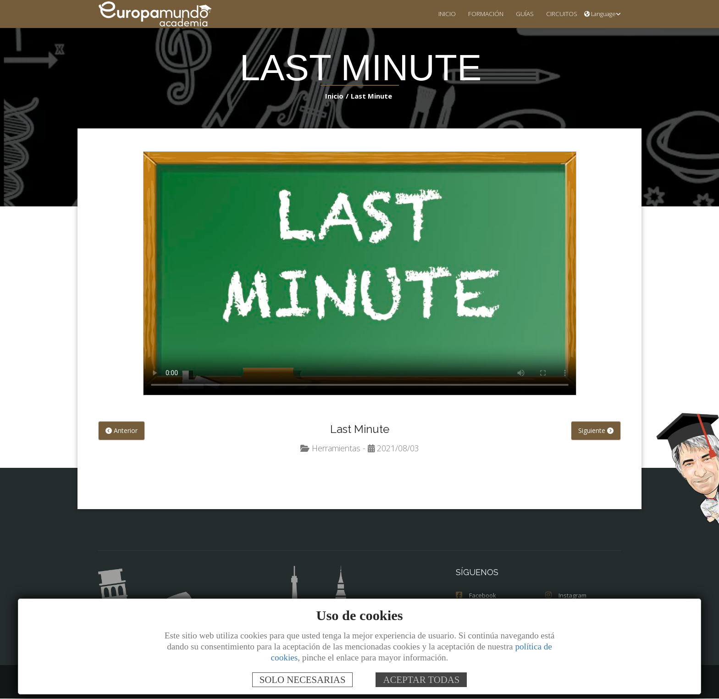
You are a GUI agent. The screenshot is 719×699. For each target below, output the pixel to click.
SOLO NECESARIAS (303, 679)
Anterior (121, 431)
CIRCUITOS (559, 13)
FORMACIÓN (478, 13)
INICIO (437, 13)
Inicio (336, 96)
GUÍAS (520, 13)
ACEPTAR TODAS (421, 679)
